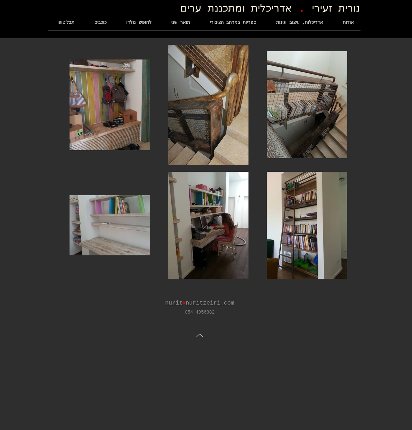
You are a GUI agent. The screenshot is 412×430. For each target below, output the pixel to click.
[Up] (199, 335)
